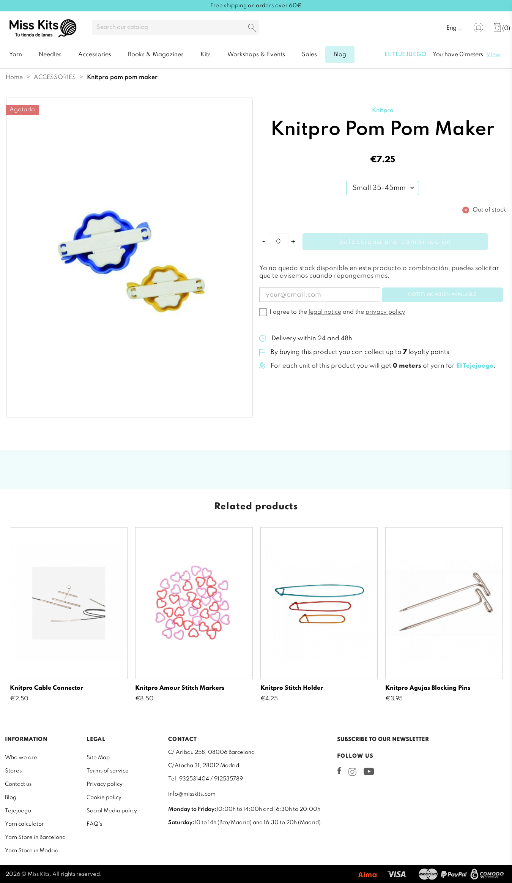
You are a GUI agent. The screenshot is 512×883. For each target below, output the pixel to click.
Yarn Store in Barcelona (35, 837)
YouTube (368, 771)
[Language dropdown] (454, 28)
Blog (10, 797)
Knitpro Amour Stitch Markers (179, 688)
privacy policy (385, 312)
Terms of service (108, 771)
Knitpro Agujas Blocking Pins (427, 688)
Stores (13, 771)
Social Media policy (112, 810)
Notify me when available (442, 294)
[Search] (175, 27)
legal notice (325, 312)
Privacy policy (105, 784)
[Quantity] (278, 241)
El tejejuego (405, 55)
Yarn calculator (24, 824)
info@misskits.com (192, 794)
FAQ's (94, 824)
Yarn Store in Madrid (31, 850)
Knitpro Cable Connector (46, 688)
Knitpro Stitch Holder (291, 688)
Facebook (339, 770)
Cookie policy (104, 797)
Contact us (18, 784)
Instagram (352, 772)
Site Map (98, 757)
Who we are (21, 757)
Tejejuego (18, 810)
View (493, 55)
